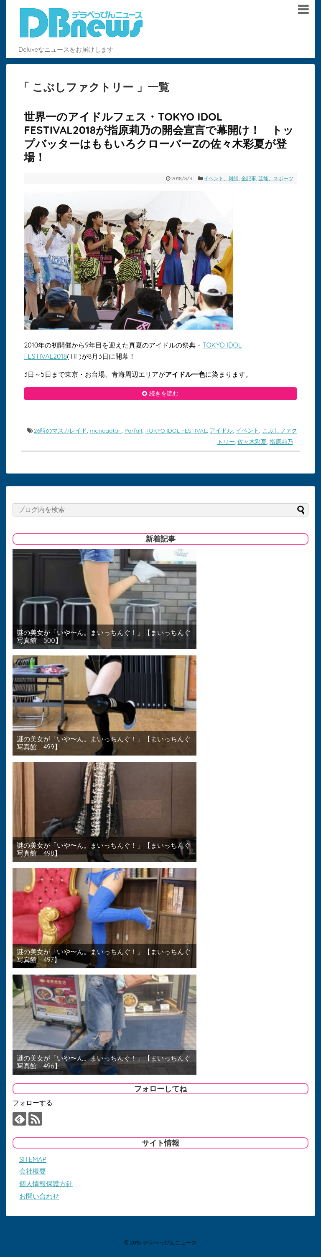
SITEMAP (32, 1159)
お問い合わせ (39, 1196)
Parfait (134, 430)
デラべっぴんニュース (170, 1242)
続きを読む (163, 393)
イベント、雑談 (221, 178)
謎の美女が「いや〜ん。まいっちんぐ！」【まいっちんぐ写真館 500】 (104, 637)
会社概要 (32, 1171)
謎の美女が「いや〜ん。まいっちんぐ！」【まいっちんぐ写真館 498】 (104, 849)
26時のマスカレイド (60, 430)
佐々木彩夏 (252, 442)
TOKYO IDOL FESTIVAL (176, 430)
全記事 (248, 178)
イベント (247, 430)
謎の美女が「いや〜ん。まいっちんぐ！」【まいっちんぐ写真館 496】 (104, 1062)
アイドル (221, 430)
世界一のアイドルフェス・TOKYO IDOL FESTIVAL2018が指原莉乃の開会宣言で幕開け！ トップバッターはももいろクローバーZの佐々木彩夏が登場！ (159, 137)
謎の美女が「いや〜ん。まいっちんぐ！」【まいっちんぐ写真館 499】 (104, 743)
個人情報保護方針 (46, 1183)
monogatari (106, 430)
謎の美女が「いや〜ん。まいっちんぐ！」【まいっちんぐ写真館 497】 (104, 956)
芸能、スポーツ (275, 178)
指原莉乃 (281, 442)
